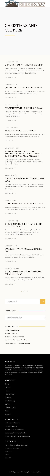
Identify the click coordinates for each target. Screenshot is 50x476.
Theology (8, 397)
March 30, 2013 (10, 200)
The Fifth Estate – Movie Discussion (24, 108)
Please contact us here (12, 448)
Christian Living (10, 401)
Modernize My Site (34, 472)
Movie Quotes (11, 407)
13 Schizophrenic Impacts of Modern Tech (24, 179)
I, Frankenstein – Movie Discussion (23, 87)
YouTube (8, 458)
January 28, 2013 (11, 246)
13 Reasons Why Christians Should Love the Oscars (23, 225)
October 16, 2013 (11, 127)
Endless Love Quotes (12, 330)
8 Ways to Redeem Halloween (20, 131)
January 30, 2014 (11, 84)
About (8, 387)
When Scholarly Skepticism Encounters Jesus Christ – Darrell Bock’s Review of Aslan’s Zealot (23, 153)
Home (7, 384)
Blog (7, 391)
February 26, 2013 (11, 221)
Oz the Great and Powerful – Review (24, 203)
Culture (7, 404)
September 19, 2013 (12, 148)
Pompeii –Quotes (11, 333)
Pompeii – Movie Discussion (14, 337)
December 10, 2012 (12, 268)
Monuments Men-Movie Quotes (15, 340)
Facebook (8, 451)
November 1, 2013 (11, 105)
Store (6, 411)
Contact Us (10, 394)
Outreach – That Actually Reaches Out (23, 250)
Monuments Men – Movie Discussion (24, 65)
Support (7, 414)
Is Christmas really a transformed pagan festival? (23, 272)
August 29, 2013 (10, 175)
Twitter (7, 454)
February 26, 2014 (11, 62)
